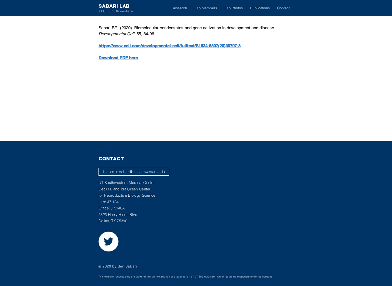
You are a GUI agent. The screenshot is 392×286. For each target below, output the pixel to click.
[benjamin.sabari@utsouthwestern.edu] (133, 172)
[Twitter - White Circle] (108, 241)
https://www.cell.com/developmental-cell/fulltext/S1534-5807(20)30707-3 (169, 45)
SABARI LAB (114, 6)
